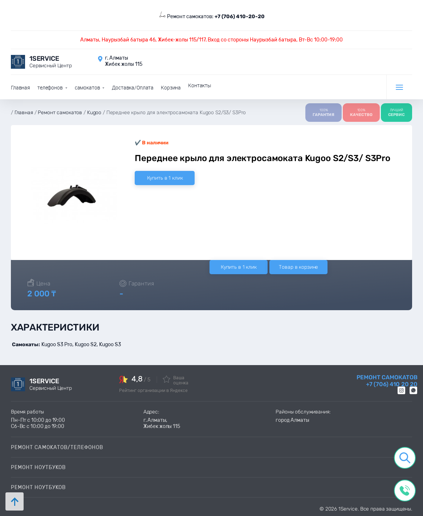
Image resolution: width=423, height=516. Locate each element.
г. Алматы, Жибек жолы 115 (161, 423)
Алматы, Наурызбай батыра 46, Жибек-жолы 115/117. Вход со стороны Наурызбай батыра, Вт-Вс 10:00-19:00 (211, 40)
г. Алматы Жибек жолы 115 (123, 61)
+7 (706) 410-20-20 (240, 16)
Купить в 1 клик (165, 177)
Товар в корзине (298, 267)
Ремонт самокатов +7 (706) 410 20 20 (387, 380)
